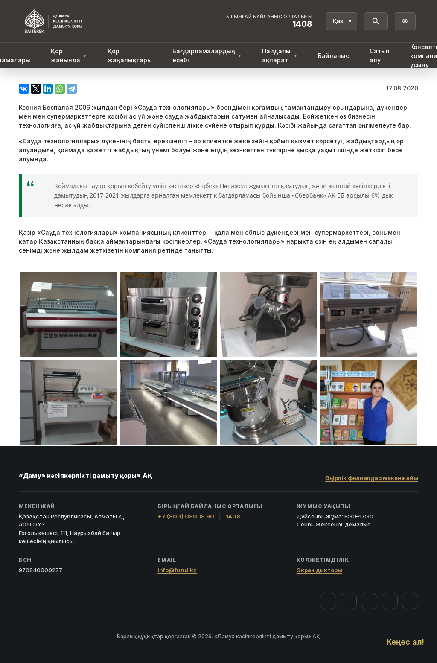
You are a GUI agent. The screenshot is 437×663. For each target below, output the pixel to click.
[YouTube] (369, 601)
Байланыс (333, 55)
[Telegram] (390, 601)
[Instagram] (349, 601)
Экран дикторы (319, 570)
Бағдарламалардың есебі (207, 55)
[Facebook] (328, 601)
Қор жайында (69, 55)
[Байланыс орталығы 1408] (269, 21)
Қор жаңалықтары (130, 55)
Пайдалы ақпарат (279, 55)
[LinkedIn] (410, 601)
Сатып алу (380, 55)
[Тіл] (341, 21)
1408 (233, 516)
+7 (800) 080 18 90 (185, 516)
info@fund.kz (177, 570)
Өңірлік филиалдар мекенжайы (371, 477)
